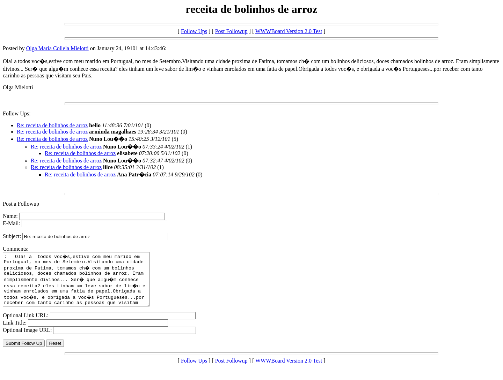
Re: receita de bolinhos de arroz (52, 125)
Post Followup (231, 31)
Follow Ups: (17, 113)
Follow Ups (194, 31)
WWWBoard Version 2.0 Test (288, 31)
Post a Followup (21, 204)
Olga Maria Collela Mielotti (57, 48)
